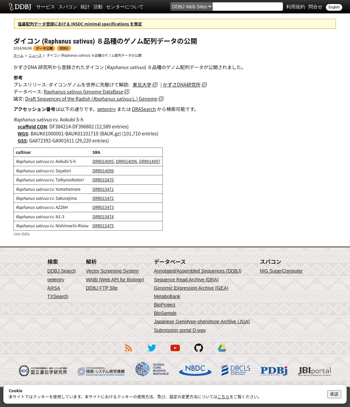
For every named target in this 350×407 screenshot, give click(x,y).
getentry (106, 109)
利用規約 (295, 6)
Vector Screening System (112, 271)
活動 (98, 6)
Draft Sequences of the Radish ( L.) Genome (91, 98)
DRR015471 (102, 189)
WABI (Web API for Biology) (115, 279)
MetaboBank (167, 296)
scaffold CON (32, 126)
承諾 (334, 394)
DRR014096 (126, 161)
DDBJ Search (61, 271)
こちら (223, 396)
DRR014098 (102, 170)
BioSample (165, 313)
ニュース (35, 55)
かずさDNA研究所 (181, 84)
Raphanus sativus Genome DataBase (83, 91)
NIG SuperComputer (281, 271)
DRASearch (144, 109)
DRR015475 (102, 225)
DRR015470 (102, 179)
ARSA (53, 288)
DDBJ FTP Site (102, 288)
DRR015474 (102, 216)
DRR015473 (102, 207)
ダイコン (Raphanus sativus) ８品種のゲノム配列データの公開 (94, 55)
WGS (23, 133)
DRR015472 (102, 198)
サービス (45, 6)
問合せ (315, 6)
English (334, 7)
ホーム (18, 55)
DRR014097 (149, 161)
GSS (22, 140)
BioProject (165, 304)
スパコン (67, 6)
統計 (85, 6)
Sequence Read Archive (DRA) (186, 279)
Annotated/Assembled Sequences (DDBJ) (198, 271)
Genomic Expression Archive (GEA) (191, 288)
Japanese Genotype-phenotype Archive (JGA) (202, 321)
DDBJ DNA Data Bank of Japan (20, 6)
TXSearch (57, 296)
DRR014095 (102, 161)
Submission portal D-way (180, 330)
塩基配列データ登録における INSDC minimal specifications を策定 (80, 23)
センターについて (125, 6)
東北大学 (142, 84)
